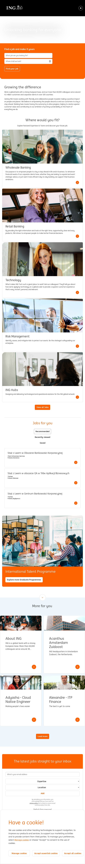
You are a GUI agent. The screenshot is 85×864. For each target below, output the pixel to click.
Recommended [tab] (42, 431)
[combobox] (28, 61)
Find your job (12, 68)
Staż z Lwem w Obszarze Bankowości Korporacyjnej (35, 453)
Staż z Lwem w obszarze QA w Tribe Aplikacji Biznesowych (38, 473)
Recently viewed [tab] (42, 437)
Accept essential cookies (46, 853)
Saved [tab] (42, 443)
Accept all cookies (72, 853)
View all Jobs (42, 407)
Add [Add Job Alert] (42, 793)
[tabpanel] (42, 478)
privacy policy (34, 803)
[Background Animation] (42, 21)
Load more (42, 736)
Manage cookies (21, 840)
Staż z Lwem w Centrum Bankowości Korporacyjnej (35, 493)
